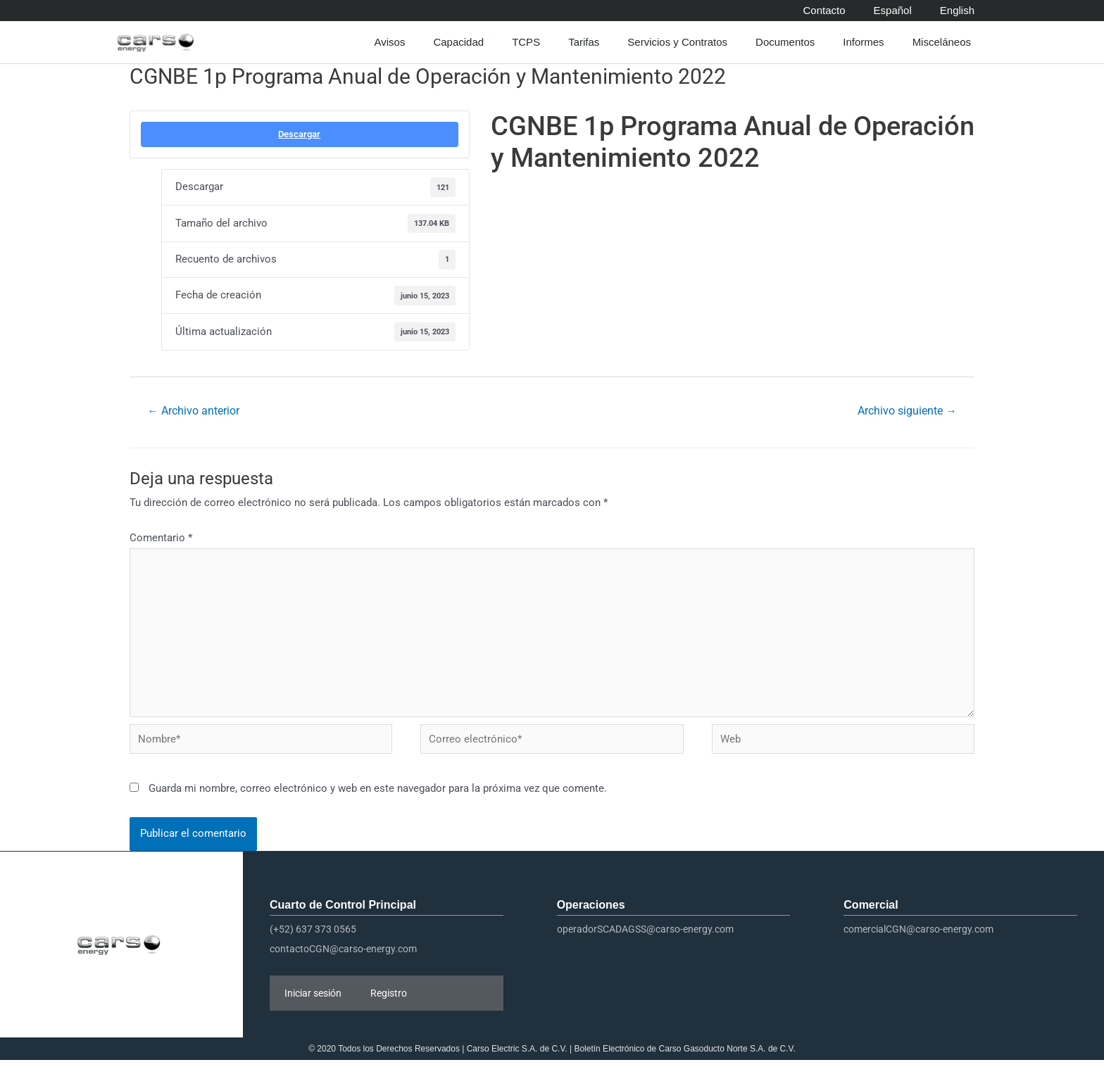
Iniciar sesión (312, 1000)
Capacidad (462, 42)
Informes (867, 42)
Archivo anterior (194, 411)
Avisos (393, 42)
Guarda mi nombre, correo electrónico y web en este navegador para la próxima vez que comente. (378, 794)
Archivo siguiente (906, 411)
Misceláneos (945, 42)
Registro (388, 1000)
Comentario (161, 538)
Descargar (299, 134)
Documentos (788, 42)
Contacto (824, 10)
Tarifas (587, 42)
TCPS (529, 42)
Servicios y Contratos (680, 42)
